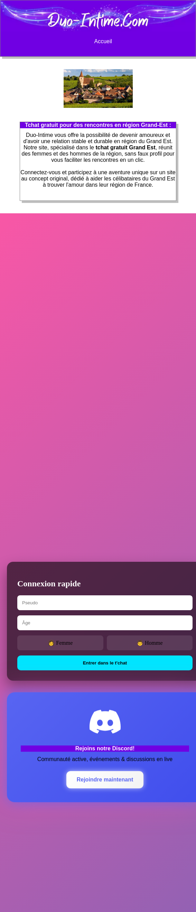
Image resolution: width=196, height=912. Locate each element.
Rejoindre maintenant (105, 780)
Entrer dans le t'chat (105, 663)
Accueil (103, 41)
